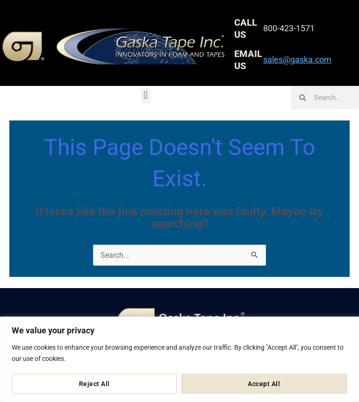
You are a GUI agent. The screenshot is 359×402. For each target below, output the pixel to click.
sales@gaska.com (297, 59)
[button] (145, 95)
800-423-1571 (289, 28)
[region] (179, 359)
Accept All (264, 384)
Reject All (94, 384)
